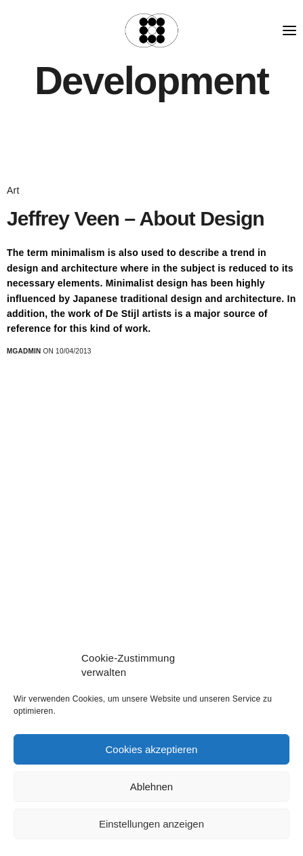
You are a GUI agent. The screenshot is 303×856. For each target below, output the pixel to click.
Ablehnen (151, 786)
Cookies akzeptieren (152, 749)
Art (13, 190)
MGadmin (24, 351)
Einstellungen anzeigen (151, 824)
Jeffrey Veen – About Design (135, 218)
